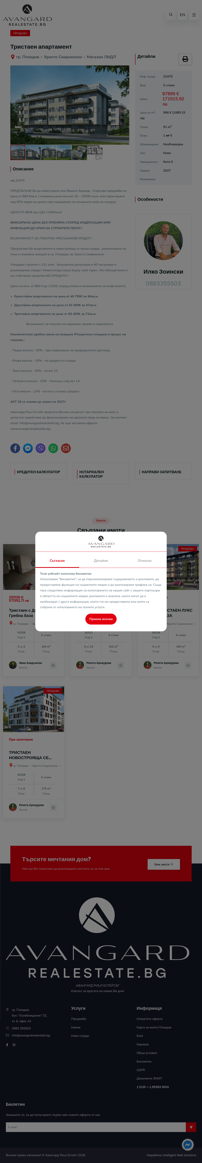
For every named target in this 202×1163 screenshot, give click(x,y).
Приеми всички (101, 619)
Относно (145, 561)
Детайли (101, 561)
